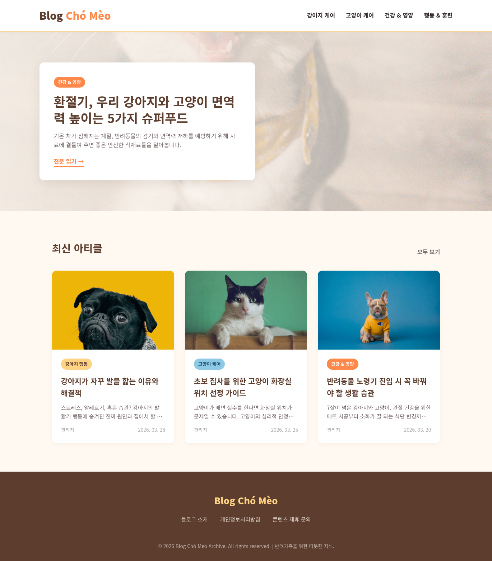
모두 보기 (428, 251)
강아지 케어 (321, 15)
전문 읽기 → (69, 161)
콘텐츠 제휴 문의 (292, 519)
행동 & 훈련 (438, 15)
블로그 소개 (194, 519)
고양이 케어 (360, 15)
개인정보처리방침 (240, 519)
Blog (75, 15)
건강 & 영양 (399, 15)
